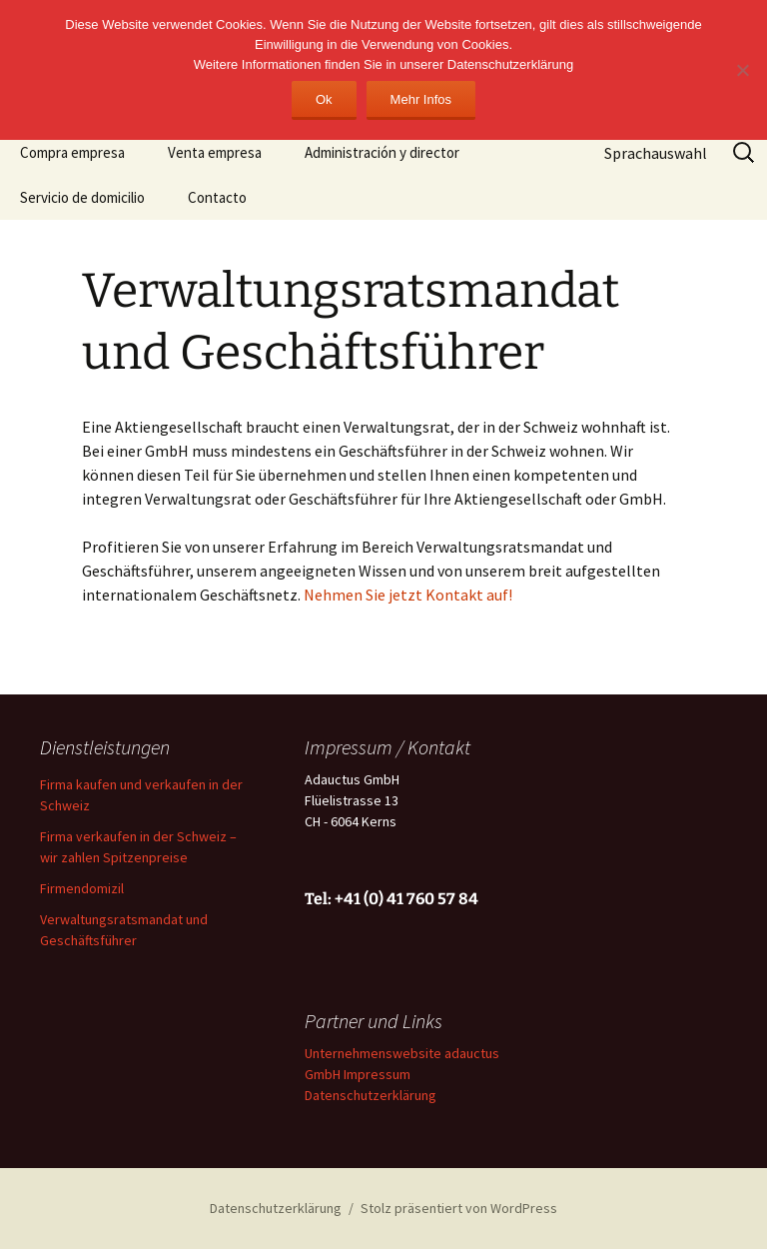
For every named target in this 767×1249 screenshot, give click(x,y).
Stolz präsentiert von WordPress (459, 1208)
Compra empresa (72, 152)
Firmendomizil (82, 888)
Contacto (217, 197)
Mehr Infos (420, 99)
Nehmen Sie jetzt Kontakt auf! (408, 595)
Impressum (377, 1074)
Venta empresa (215, 152)
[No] (742, 70)
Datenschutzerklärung (370, 1095)
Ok (324, 99)
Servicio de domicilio (82, 197)
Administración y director (382, 152)
